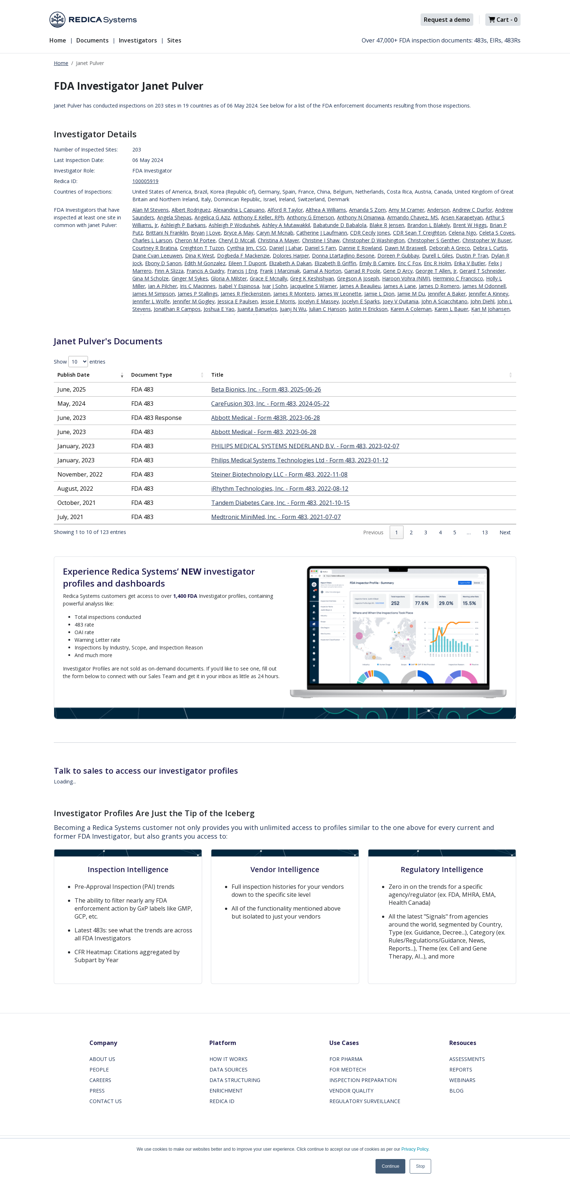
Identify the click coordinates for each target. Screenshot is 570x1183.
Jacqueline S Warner (313, 286)
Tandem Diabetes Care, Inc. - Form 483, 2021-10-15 (280, 503)
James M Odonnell (484, 286)
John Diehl (482, 301)
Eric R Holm (437, 263)
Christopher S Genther (433, 240)
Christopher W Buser (486, 240)
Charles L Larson (152, 240)
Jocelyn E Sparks (361, 301)
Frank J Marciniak (280, 270)
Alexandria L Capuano (239, 209)
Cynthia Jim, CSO (246, 247)
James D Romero (439, 286)
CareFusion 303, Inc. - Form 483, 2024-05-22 (270, 404)
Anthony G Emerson (310, 217)
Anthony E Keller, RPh (258, 217)
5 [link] (454, 532)
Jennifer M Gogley (193, 301)
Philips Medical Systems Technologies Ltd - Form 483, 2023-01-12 (299, 460)
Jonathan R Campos (177, 308)
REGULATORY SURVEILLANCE (364, 1101)
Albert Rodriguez (191, 209)
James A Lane (400, 286)
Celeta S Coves (496, 232)
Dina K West (199, 255)
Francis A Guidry (205, 270)
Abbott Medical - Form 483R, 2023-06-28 (265, 418)
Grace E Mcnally (268, 278)
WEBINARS (462, 1080)
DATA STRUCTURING (234, 1080)
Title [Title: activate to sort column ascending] (217, 374)
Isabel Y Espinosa (238, 286)
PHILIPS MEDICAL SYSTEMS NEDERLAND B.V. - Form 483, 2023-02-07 (305, 446)
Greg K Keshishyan (312, 278)
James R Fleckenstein (245, 293)
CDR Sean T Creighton (419, 232)
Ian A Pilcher (162, 286)
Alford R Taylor (285, 209)
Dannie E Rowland (360, 247)
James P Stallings (198, 293)
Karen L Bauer (451, 308)
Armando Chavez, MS (412, 217)
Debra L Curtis (490, 247)
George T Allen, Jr (436, 270)
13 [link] (485, 532)
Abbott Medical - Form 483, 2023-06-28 (263, 432)
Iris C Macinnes (198, 286)
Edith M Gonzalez (204, 263)
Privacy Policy (414, 1149)
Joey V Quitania (400, 301)
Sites (174, 40)
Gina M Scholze (150, 278)
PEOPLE (99, 1069)
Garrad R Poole (362, 270)
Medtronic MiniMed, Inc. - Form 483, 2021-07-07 (276, 517)
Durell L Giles (437, 255)
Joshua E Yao (219, 308)
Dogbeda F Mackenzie (243, 255)
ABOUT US (102, 1059)
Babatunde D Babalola (339, 225)
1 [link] (396, 532)
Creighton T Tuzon (202, 247)
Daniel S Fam (320, 247)
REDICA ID (221, 1101)
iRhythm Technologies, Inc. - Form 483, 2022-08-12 (279, 489)
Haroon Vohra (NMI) (406, 278)
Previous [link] (373, 532)
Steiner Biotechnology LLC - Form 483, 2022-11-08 (279, 474)
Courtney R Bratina (154, 247)
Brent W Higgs (470, 225)
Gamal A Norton (322, 270)
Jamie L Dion (379, 293)
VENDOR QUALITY (351, 1090)
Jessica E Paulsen (237, 301)
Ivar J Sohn (274, 286)
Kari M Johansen (490, 308)
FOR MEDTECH (347, 1069)
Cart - (503, 20)
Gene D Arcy (398, 270)
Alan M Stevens (150, 209)
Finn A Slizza (169, 270)
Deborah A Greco (449, 247)
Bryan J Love (206, 232)
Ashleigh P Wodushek (234, 225)
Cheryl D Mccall (236, 240)
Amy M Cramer (406, 209)
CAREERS (100, 1080)
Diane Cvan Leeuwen (157, 255)
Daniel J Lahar (285, 247)
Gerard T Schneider (482, 270)
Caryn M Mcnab (274, 232)
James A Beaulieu (360, 286)
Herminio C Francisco (458, 278)
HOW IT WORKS (228, 1059)
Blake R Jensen (386, 225)
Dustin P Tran (472, 255)
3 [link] (425, 532)
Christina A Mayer (278, 240)
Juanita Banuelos (257, 308)
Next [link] (505, 532)
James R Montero (294, 293)
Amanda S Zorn (367, 209)
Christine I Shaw (321, 240)
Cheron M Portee (195, 240)
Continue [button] (390, 1166)
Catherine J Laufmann (321, 232)
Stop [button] (420, 1166)
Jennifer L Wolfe (151, 301)
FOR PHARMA (345, 1059)
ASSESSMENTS (467, 1059)
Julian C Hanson (327, 308)
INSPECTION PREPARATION (363, 1080)
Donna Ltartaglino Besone (343, 255)
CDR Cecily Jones (370, 232)
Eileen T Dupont (247, 263)
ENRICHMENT (226, 1090)
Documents (92, 40)
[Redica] (93, 20)
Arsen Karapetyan (462, 217)
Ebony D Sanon (163, 263)
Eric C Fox (409, 263)
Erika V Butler (469, 263)
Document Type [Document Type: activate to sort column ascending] (151, 374)
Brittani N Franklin (167, 232)
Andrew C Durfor (472, 209)
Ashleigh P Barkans (183, 225)
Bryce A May (238, 232)
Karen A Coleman (410, 308)
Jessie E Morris (278, 301)
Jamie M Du (411, 293)
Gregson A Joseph (358, 278)
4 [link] (440, 532)
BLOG (456, 1090)
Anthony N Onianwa (360, 217)
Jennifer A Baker (447, 293)
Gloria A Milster (229, 278)
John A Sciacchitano (444, 301)
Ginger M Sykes (190, 278)
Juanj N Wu (293, 308)
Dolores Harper (291, 255)
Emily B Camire (377, 263)
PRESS (97, 1090)
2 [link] (411, 532)
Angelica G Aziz (212, 217)
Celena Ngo (462, 232)
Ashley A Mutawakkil (286, 225)
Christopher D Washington (373, 240)
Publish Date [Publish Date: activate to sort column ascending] (73, 374)
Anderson (438, 209)
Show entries (79, 361)
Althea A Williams (326, 209)
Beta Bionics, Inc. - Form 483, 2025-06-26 (266, 389)
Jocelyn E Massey (318, 301)
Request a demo (447, 20)
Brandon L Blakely (428, 225)
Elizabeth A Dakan (290, 263)
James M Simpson (153, 293)
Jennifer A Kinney (488, 293)
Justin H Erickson (368, 308)
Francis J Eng (242, 270)
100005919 (145, 181)
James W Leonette (339, 293)
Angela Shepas (174, 217)
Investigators (138, 40)
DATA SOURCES (228, 1069)
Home (57, 40)
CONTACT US (105, 1101)
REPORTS (460, 1069)
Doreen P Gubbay (398, 255)
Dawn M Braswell (405, 247)
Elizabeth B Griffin (335, 263)
